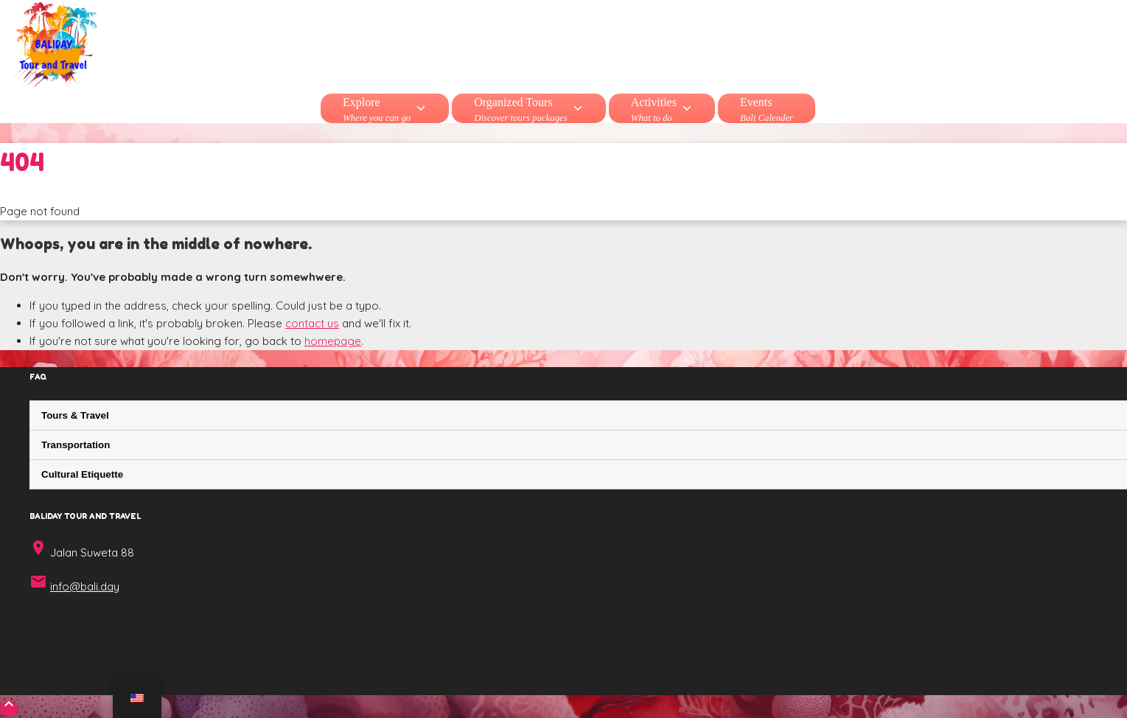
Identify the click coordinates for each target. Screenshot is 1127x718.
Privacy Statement (780, 665)
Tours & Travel (75, 415)
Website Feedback (438, 665)
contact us (312, 323)
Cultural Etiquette (82, 474)
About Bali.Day (325, 665)
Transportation (75, 444)
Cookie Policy (670, 665)
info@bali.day (84, 586)
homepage (332, 341)
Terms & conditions (561, 665)
